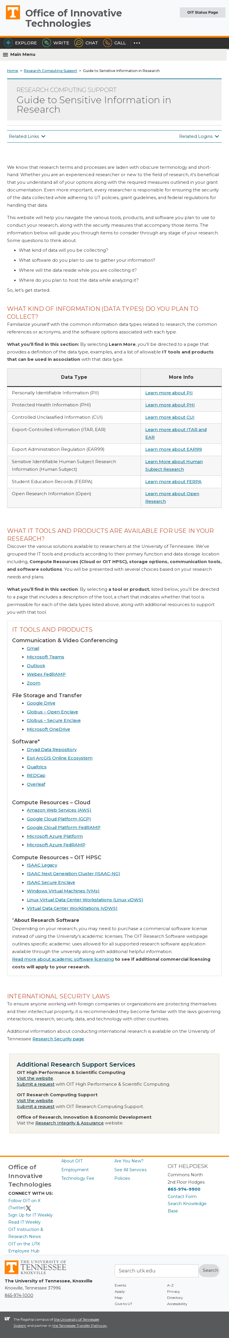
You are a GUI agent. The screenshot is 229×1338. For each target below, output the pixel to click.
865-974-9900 (184, 1189)
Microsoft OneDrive (48, 729)
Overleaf (36, 784)
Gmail (33, 648)
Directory (175, 1297)
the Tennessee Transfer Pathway (79, 1325)
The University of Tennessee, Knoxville (10, 19)
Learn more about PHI (170, 405)
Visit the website (35, 1078)
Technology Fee (77, 1178)
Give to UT (123, 1304)
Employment (75, 1169)
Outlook (36, 665)
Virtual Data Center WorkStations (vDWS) (72, 908)
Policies (122, 1178)
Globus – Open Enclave (52, 712)
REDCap (36, 775)
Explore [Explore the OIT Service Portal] (20, 43)
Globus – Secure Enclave (54, 720)
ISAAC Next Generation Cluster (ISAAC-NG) (73, 873)
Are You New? (129, 1161)
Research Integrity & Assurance (69, 1123)
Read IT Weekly (24, 1222)
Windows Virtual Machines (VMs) (63, 891)
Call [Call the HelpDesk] (114, 43)
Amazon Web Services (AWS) (59, 810)
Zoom (33, 683)
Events (120, 1285)
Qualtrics (37, 767)
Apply (120, 1291)
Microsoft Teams (45, 657)
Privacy (173, 1291)
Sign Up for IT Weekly (30, 1215)
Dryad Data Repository (52, 749)
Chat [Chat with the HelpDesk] (86, 43)
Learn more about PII (169, 393)
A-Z (170, 1285)
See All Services (130, 1169)
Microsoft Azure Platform (55, 836)
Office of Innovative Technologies (73, 18)
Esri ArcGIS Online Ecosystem (60, 758)
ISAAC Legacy (42, 865)
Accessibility (177, 1304)
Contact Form (182, 1196)
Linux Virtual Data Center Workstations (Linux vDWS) (85, 899)
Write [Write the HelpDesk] (55, 43)
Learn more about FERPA (173, 481)
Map (118, 1297)
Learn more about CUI (170, 417)
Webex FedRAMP (46, 674)
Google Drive (41, 703)
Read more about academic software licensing (63, 959)
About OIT (72, 1161)
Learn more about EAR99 (173, 449)
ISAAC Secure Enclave (51, 882)
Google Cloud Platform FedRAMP (64, 827)
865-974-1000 (19, 1295)
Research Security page (58, 1039)
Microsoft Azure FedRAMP (56, 844)
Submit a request (36, 1084)
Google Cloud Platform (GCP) (59, 819)
